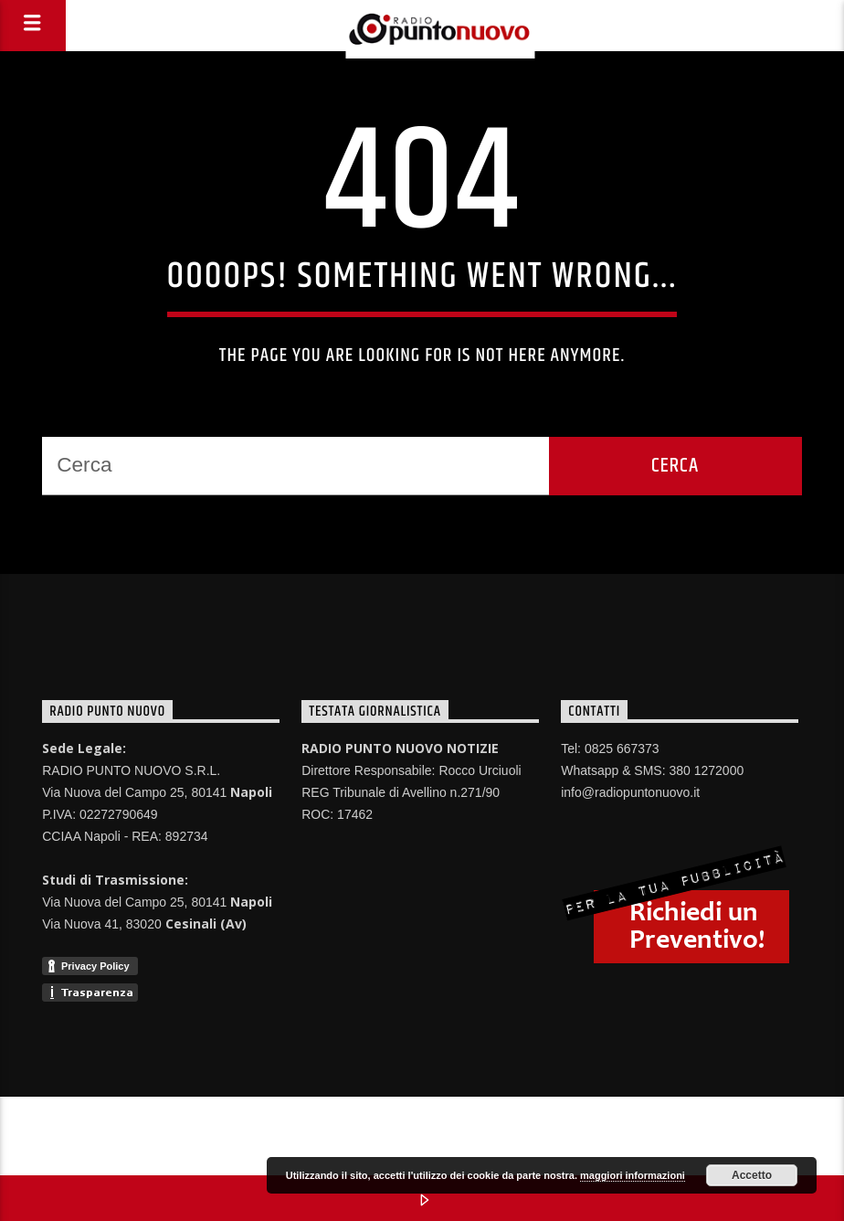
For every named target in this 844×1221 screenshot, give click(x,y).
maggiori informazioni (632, 1175)
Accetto (752, 1175)
